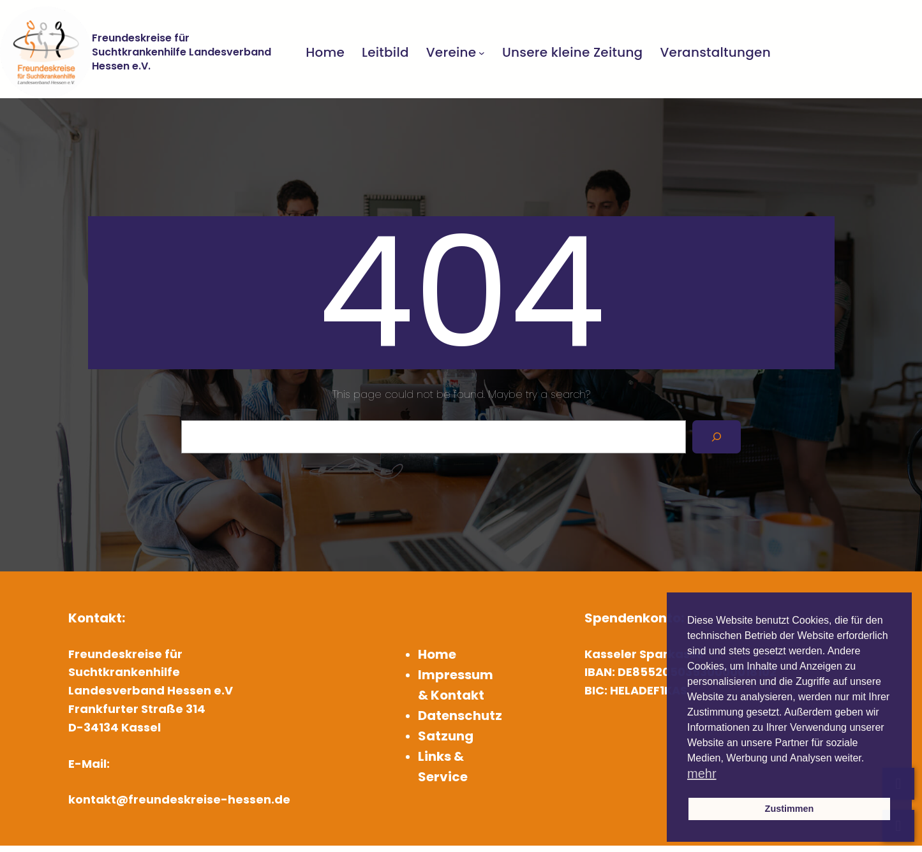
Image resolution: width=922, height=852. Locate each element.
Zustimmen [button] (789, 809)
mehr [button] (702, 774)
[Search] (716, 436)
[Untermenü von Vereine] (482, 52)
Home (437, 654)
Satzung (445, 736)
